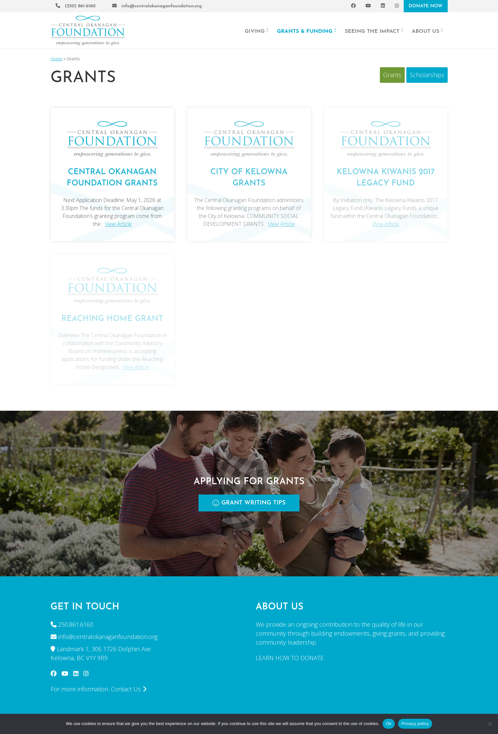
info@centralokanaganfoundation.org (157, 6)
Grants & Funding (306, 30)
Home (57, 59)
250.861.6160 (75, 624)
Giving (256, 30)
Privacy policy (415, 723)
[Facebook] (353, 6)
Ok (388, 723)
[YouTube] (368, 6)
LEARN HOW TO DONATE (290, 658)
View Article (118, 224)
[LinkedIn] (383, 6)
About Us (427, 30)
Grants (392, 75)
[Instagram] (397, 6)
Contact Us (128, 689)
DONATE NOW (425, 6)
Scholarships (427, 75)
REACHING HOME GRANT (112, 319)
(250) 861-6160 (76, 6)
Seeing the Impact (374, 30)
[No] (489, 723)
